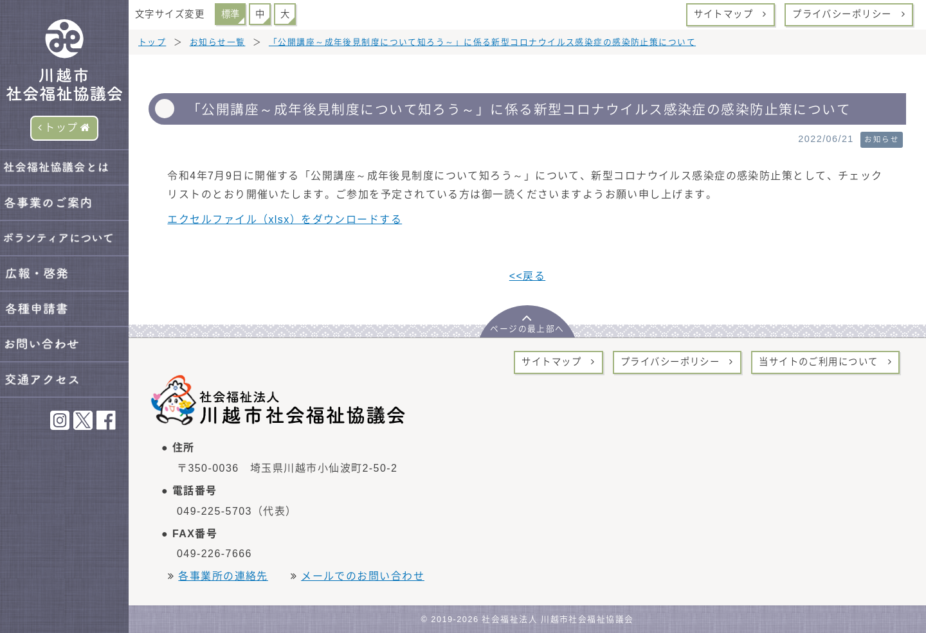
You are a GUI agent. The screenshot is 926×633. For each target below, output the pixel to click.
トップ (64, 127)
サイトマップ (730, 14)
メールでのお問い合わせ (362, 576)
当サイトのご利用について (825, 362)
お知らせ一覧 (218, 42)
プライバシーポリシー (848, 14)
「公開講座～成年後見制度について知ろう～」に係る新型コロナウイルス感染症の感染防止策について (482, 42)
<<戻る (527, 276)
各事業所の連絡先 (223, 576)
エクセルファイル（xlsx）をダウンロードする (284, 219)
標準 (230, 14)
